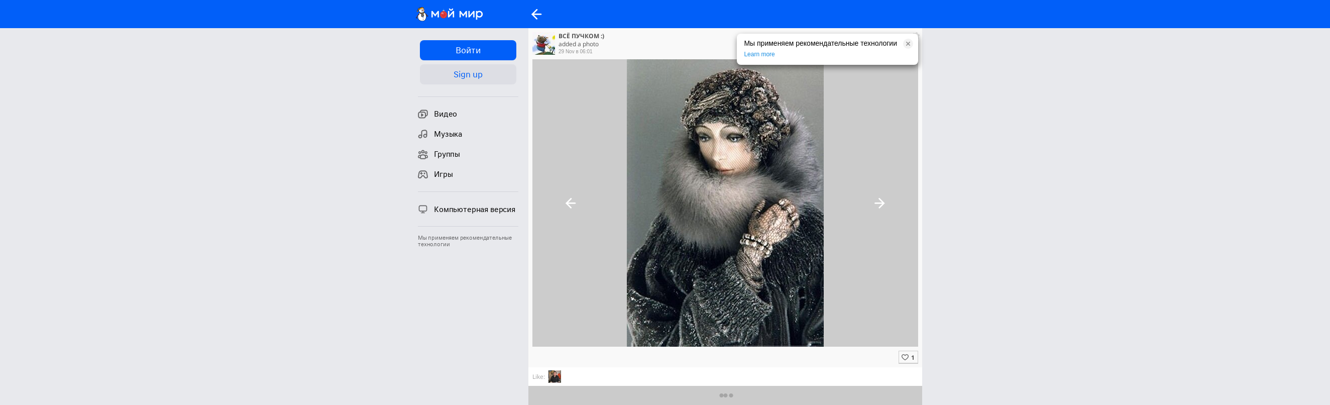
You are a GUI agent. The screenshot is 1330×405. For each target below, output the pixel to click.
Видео (437, 114)
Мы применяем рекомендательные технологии (465, 241)
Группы (439, 154)
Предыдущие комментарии (725, 395)
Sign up (468, 74)
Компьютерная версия (466, 209)
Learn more (759, 54)
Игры (435, 174)
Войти (468, 50)
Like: (538, 376)
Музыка (440, 134)
